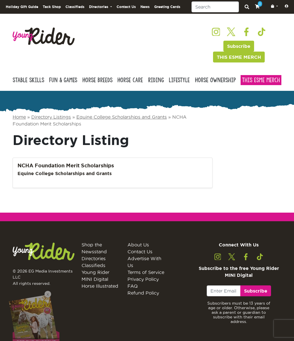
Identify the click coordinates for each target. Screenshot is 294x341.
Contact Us (126, 7)
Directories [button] (99, 7)
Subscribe (238, 46)
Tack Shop (52, 7)
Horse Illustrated (100, 286)
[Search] (215, 6)
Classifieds (74, 7)
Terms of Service (145, 272)
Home (19, 116)
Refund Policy (143, 292)
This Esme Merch (261, 80)
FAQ (132, 286)
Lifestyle (179, 80)
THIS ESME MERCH (239, 57)
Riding (156, 80)
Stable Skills (28, 80)
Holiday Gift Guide (22, 7)
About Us (138, 244)
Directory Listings (51, 116)
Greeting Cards (167, 7)
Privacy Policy (143, 279)
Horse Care (130, 80)
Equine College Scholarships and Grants (121, 116)
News (145, 7)
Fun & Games (63, 80)
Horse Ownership (215, 80)
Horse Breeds (97, 80)
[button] (273, 6)
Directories (94, 258)
